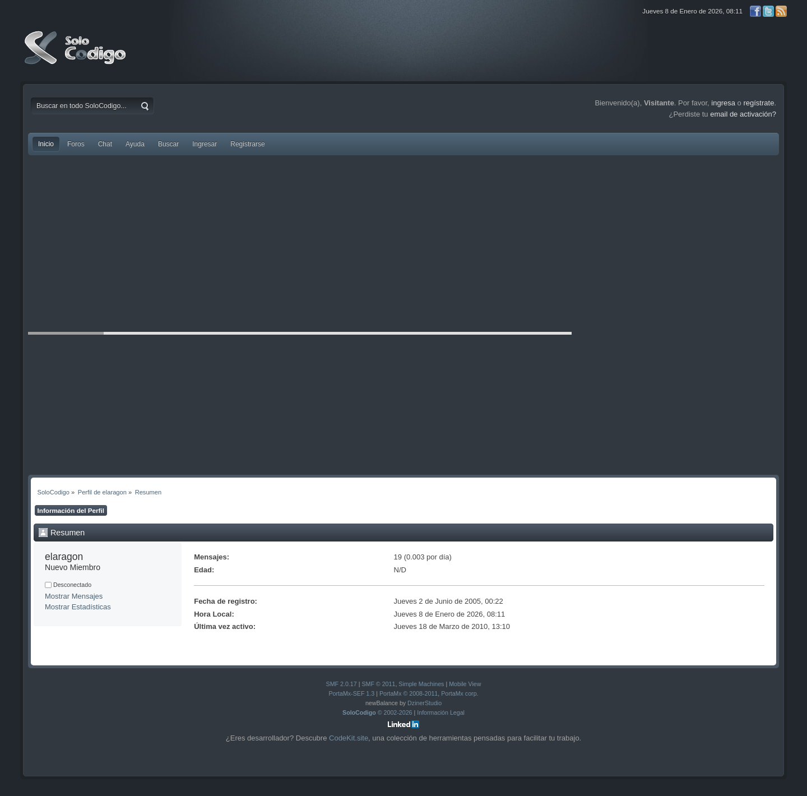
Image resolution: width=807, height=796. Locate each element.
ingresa (723, 103)
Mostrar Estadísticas (78, 607)
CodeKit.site (348, 738)
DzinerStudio (424, 703)
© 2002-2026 (377, 712)
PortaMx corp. (459, 693)
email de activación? (743, 114)
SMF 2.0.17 (341, 684)
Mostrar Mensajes (74, 596)
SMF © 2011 (378, 684)
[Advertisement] (403, 244)
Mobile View (465, 684)
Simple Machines (421, 684)
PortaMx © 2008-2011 (408, 693)
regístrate (758, 103)
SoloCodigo (76, 56)
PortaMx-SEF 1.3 (351, 693)
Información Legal (441, 712)
